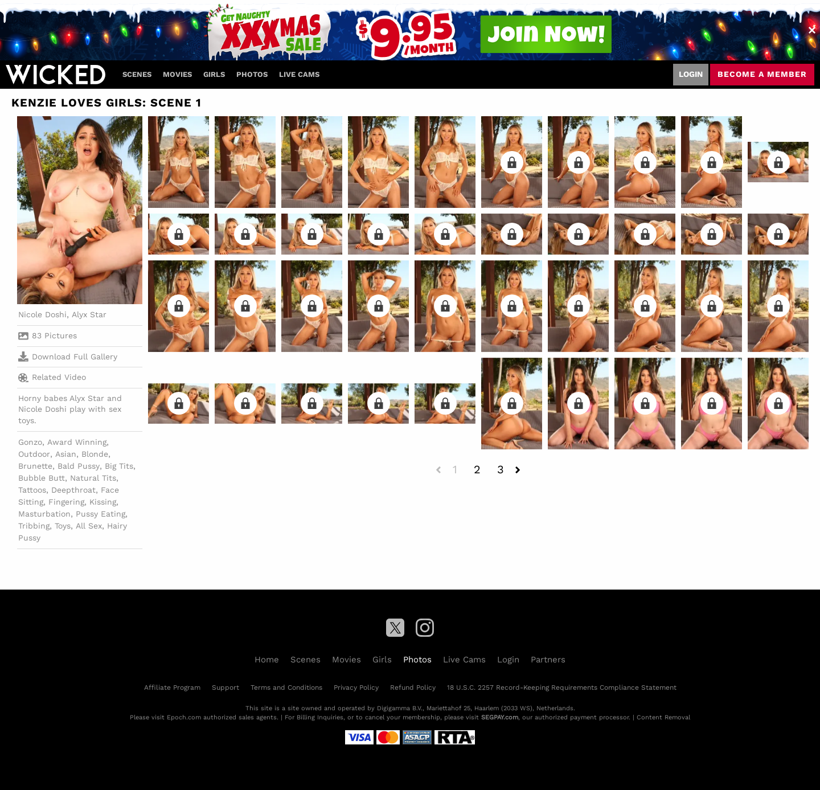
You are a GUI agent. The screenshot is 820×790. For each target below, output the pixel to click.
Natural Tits (93, 477)
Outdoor (34, 454)
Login (691, 74)
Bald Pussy (79, 465)
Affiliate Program (172, 687)
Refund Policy (413, 687)
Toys (63, 525)
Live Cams (299, 74)
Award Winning (76, 442)
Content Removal (663, 717)
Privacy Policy (356, 687)
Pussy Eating (100, 513)
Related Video (52, 378)
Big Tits (119, 465)
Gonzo (30, 442)
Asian (65, 454)
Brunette (35, 465)
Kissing (102, 501)
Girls (214, 74)
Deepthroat (73, 489)
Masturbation (44, 513)
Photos (252, 74)
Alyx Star (89, 314)
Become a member (762, 74)
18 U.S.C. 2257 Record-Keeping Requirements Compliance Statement (561, 687)
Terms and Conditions (286, 687)
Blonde (94, 454)
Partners (548, 659)
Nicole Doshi (42, 314)
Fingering (66, 501)
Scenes (136, 74)
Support (225, 687)
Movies (177, 74)
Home (267, 659)
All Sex (89, 525)
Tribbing (34, 525)
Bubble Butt (41, 477)
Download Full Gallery (67, 356)
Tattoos (32, 489)
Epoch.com (184, 717)
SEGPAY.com (499, 717)
